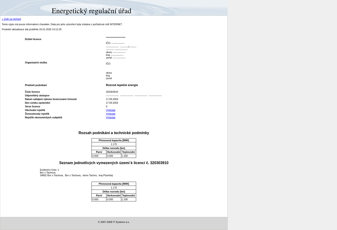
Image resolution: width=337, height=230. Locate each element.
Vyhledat (110, 110)
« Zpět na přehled (11, 19)
